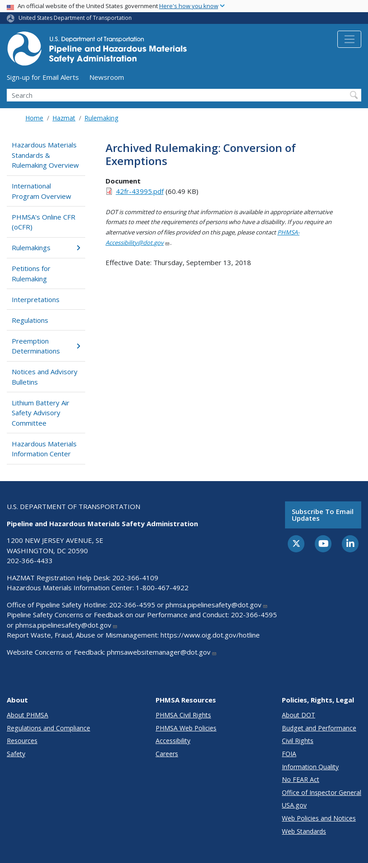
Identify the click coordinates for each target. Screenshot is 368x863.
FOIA (289, 753)
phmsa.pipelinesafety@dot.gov (217, 604)
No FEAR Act (300, 779)
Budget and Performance (319, 728)
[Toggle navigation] (349, 39)
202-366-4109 (135, 577)
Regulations (30, 320)
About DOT (298, 715)
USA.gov (294, 805)
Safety (16, 753)
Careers (167, 753)
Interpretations (36, 299)
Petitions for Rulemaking (31, 273)
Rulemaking (101, 118)
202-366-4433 (30, 560)
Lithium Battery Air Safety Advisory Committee (40, 412)
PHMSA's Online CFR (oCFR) (43, 222)
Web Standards (304, 831)
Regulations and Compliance (48, 728)
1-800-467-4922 (162, 587)
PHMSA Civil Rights (183, 715)
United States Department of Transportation (75, 18)
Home (34, 118)
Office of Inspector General (321, 792)
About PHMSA (27, 715)
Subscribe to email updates (323, 515)
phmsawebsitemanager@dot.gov (162, 651)
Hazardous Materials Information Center (44, 449)
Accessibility (173, 740)
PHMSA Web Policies (186, 728)
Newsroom (106, 77)
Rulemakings (46, 247)
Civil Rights (297, 740)
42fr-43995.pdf (140, 191)
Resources (22, 740)
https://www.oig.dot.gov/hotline (210, 634)
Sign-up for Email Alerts (43, 77)
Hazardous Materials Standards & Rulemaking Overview (45, 155)
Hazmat (63, 118)
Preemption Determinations (46, 346)
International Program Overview (41, 191)
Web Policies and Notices (319, 818)
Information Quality (310, 766)
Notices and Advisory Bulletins (45, 376)
